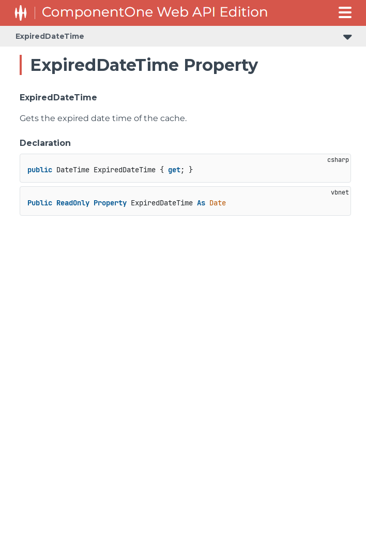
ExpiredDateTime (50, 36)
